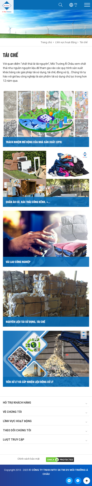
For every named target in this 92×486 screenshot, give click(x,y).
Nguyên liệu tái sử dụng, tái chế (25, 322)
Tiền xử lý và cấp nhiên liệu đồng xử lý (29, 382)
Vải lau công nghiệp (18, 262)
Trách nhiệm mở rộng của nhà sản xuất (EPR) (34, 142)
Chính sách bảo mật (28, 458)
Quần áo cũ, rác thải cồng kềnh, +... (28, 202)
